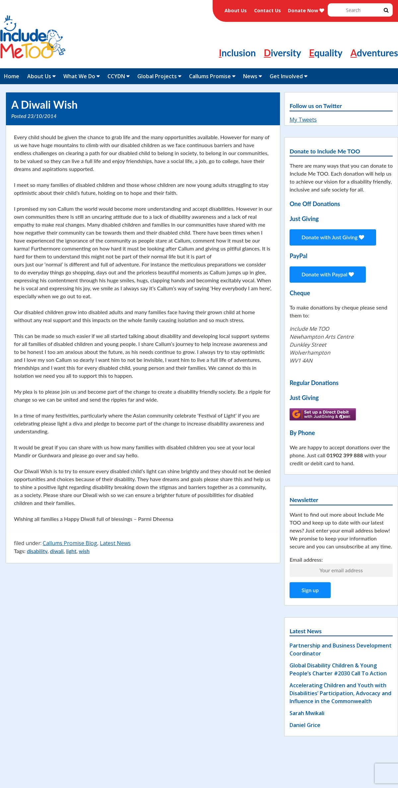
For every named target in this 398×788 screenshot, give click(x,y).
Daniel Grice (305, 725)
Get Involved (286, 76)
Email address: (306, 559)
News (250, 76)
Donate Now (306, 10)
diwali (57, 551)
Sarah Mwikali (307, 713)
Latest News (115, 543)
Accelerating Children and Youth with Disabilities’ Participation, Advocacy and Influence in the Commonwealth (340, 693)
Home (11, 76)
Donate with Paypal (327, 274)
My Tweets (303, 119)
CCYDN (116, 76)
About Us (236, 10)
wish (84, 551)
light (71, 551)
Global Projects (157, 76)
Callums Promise (210, 76)
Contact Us (267, 10)
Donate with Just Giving (332, 237)
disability (37, 551)
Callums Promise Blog (70, 543)
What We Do (79, 76)
